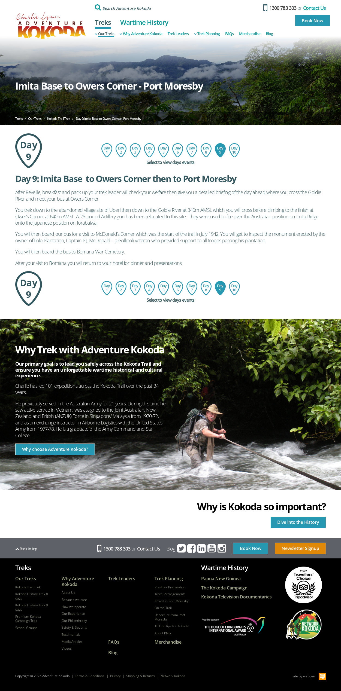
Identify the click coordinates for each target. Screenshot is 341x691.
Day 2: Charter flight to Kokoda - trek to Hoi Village (121, 150)
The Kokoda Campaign (224, 588)
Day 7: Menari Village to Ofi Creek (191, 150)
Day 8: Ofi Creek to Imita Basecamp (206, 150)
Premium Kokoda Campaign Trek (28, 618)
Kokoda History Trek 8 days (31, 596)
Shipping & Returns (140, 676)
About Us (68, 593)
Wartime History (144, 22)
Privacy (115, 676)
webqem (309, 676)
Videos (67, 648)
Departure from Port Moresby (170, 617)
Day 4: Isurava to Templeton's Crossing (149, 150)
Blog (269, 33)
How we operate (74, 607)
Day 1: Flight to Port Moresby (106, 150)
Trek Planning (207, 33)
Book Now (312, 21)
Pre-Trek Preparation (170, 587)
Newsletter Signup (300, 548)
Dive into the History (298, 522)
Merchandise (249, 33)
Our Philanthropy (74, 621)
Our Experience (73, 613)
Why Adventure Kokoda (141, 33)
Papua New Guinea (221, 579)
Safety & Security (74, 627)
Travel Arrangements (170, 594)
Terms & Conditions (89, 676)
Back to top (26, 548)
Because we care (74, 600)
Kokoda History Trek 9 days (31, 607)
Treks (103, 22)
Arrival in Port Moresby (172, 601)
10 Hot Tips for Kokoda (171, 626)
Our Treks (104, 33)
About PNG (163, 633)
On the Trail (163, 608)
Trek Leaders (178, 33)
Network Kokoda (173, 676)
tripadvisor (303, 585)
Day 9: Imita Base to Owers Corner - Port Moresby (220, 150)
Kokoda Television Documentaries (236, 597)
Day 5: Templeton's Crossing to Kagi (163, 150)
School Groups (26, 628)
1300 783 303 (279, 8)
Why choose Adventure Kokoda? (55, 449)
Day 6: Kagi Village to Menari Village (177, 150)
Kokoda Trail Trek (28, 587)
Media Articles (72, 642)
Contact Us (314, 8)
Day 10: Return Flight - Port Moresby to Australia (234, 150)
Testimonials (71, 634)
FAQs (229, 33)
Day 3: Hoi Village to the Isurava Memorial (135, 150)
